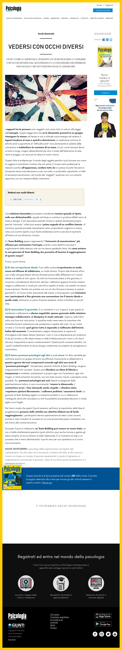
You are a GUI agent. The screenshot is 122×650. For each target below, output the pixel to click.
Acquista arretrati (103, 10)
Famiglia (64, 18)
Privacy (53, 627)
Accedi (99, 5)
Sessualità (74, 18)
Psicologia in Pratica (33, 18)
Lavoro (46, 18)
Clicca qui (47, 482)
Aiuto (52, 625)
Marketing (55, 18)
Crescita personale (14, 18)
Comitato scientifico (59, 617)
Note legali (12, 639)
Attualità (84, 18)
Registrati (109, 5)
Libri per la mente (97, 18)
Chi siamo (54, 614)
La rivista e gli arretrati (56, 621)
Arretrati (109, 18)
